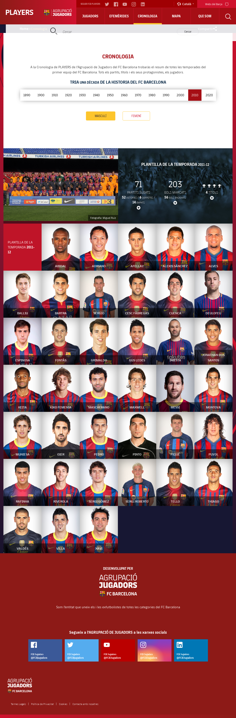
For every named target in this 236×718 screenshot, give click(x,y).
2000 (180, 95)
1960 (124, 95)
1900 (41, 95)
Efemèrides (119, 16)
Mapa (176, 16)
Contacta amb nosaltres (85, 703)
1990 (166, 95)
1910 (55, 95)
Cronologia (147, 16)
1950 (110, 95)
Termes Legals (18, 703)
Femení (136, 116)
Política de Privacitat (42, 703)
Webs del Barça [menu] (216, 4)
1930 (82, 95)
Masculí (101, 116)
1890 (26, 95)
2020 (209, 95)
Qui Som (204, 16)
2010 (194, 95)
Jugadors (90, 16)
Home (24, 29)
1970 (138, 95)
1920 (68, 95)
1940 (96, 95)
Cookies (63, 703)
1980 (152, 95)
